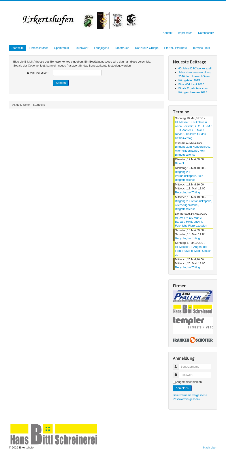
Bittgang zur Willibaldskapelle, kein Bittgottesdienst (189, 175)
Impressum (185, 32)
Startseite (17, 48)
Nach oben (210, 447)
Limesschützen (39, 48)
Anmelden (182, 388)
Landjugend (101, 48)
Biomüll (180, 163)
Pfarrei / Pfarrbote (175, 48)
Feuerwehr (81, 48)
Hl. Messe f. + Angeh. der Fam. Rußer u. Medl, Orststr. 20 (193, 250)
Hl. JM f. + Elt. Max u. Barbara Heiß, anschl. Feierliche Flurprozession (191, 221)
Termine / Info (201, 48)
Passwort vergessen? (186, 399)
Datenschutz (206, 32)
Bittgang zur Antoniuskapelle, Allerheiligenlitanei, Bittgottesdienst (193, 205)
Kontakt (167, 32)
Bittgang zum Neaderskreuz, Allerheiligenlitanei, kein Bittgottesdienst (193, 150)
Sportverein (61, 48)
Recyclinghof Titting (187, 192)
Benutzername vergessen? (190, 395)
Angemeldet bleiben (189, 381)
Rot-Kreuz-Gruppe (146, 48)
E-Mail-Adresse (38, 72)
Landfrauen (122, 48)
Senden (61, 82)
